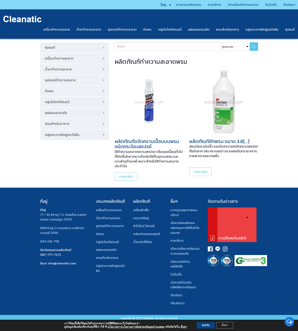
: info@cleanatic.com (61, 263)
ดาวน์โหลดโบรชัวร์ (232, 238)
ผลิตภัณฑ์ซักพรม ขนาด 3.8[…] (219, 141)
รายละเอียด (126, 176)
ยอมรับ (205, 325)
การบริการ (206, 4)
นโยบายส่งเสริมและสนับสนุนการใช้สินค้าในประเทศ (185, 227)
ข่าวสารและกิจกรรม (178, 4)
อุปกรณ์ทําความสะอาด (110, 226)
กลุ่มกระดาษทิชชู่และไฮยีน (257, 28)
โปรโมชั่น (266, 4)
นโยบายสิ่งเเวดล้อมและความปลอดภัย (185, 251)
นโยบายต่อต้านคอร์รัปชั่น (180, 264)
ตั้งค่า (182, 327)
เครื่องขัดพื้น (141, 210)
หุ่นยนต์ (287, 28)
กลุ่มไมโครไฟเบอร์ (159, 28)
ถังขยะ (135, 28)
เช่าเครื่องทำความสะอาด (236, 4)
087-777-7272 (50, 254)
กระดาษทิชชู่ (141, 218)
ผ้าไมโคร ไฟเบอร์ (143, 226)
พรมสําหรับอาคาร (220, 28)
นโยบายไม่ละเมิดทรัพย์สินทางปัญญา (183, 285)
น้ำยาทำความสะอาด (72, 28)
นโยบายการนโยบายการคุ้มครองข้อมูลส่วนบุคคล (134, 327)
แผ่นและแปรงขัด (189, 28)
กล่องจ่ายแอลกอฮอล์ (146, 234)
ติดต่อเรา (285, 4)
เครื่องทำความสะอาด (37, 28)
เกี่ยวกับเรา (177, 303)
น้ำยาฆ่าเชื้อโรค (142, 242)
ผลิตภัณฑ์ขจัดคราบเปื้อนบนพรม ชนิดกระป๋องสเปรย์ (147, 144)
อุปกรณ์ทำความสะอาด (108, 28)
